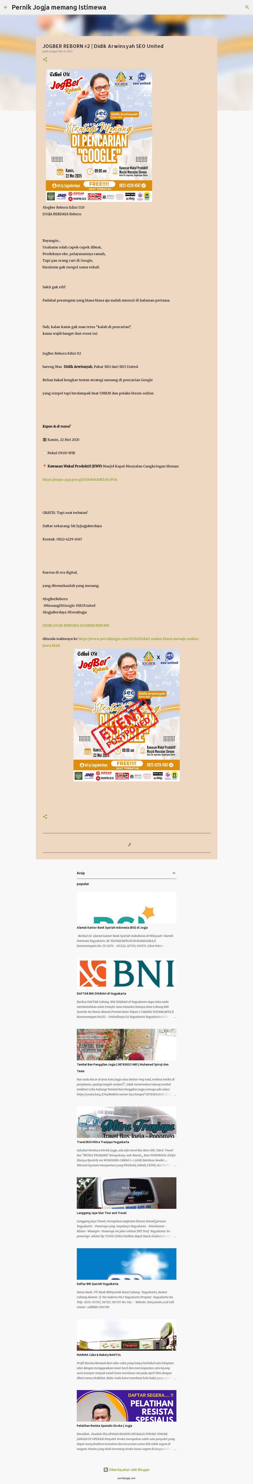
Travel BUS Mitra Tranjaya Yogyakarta (103, 1142)
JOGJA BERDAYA (66, 625)
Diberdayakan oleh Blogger (126, 1470)
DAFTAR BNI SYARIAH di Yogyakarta (101, 993)
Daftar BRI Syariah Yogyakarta (97, 1284)
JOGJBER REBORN (94, 625)
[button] (45, 60)
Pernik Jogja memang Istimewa (59, 7)
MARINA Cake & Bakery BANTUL (99, 1354)
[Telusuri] (112, 7)
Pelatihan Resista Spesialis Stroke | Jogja (104, 1425)
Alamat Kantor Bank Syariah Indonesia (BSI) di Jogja (112, 927)
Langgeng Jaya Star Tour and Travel (101, 1213)
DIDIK (48, 625)
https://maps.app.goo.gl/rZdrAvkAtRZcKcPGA (80, 479)
